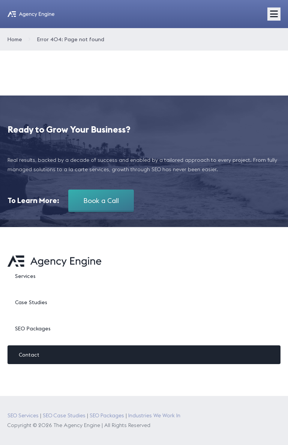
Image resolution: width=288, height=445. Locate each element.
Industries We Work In (154, 415)
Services (25, 276)
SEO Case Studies (64, 415)
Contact (29, 354)
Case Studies (31, 302)
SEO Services (23, 415)
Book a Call (101, 200)
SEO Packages (33, 328)
